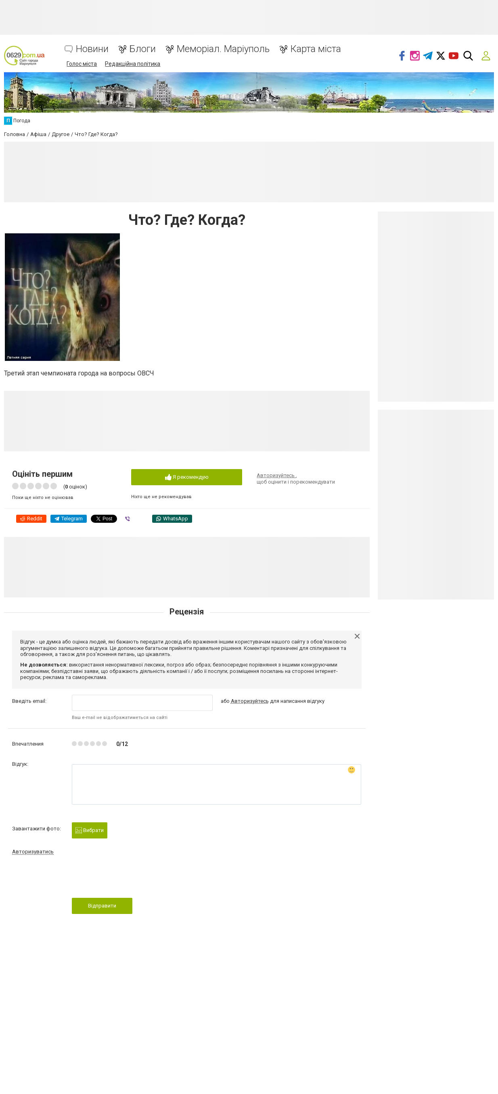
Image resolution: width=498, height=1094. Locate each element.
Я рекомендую (187, 477)
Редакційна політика (132, 64)
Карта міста (316, 49)
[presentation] (133, 879)
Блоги (143, 49)
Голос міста (82, 64)
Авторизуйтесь (276, 475)
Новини (92, 49)
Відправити (102, 906)
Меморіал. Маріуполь (223, 49)
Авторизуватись (33, 852)
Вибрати (89, 830)
